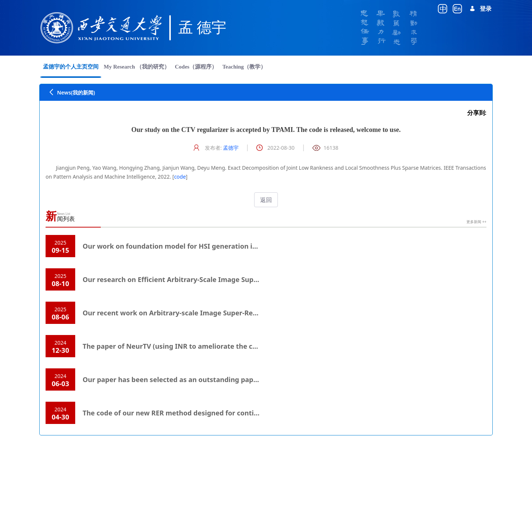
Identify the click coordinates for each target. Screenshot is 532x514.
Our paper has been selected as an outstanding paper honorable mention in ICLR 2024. (226, 379)
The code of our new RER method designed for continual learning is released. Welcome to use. (238, 412)
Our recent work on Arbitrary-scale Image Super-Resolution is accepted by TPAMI (217, 312)
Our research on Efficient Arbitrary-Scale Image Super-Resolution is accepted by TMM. (225, 279)
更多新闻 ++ (476, 221)
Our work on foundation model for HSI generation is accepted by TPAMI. (202, 246)
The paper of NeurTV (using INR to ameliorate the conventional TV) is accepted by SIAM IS (231, 346)
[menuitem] (70, 67)
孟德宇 (231, 147)
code (180, 176)
